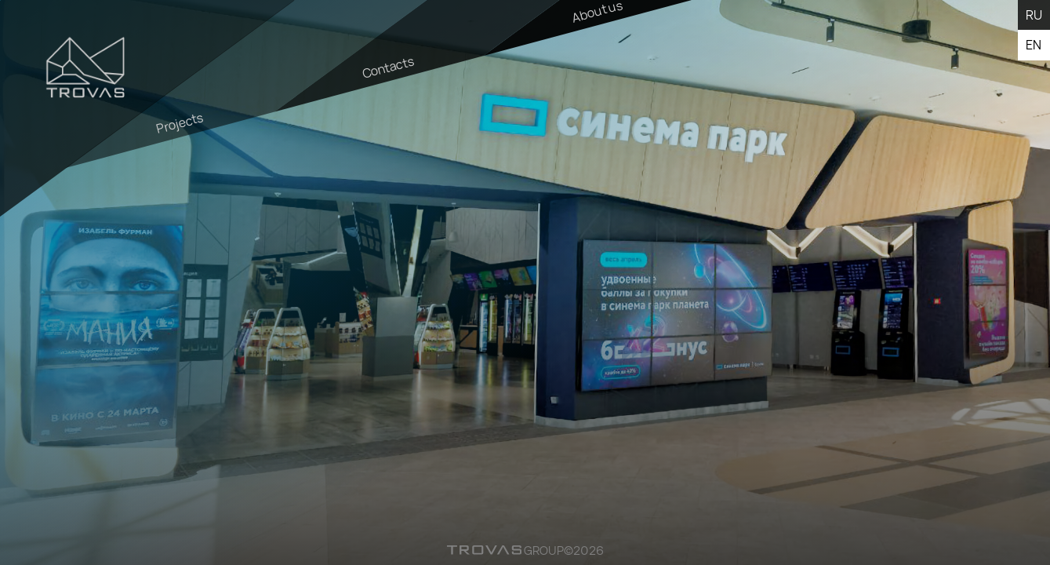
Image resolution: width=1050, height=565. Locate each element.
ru (1034, 15)
